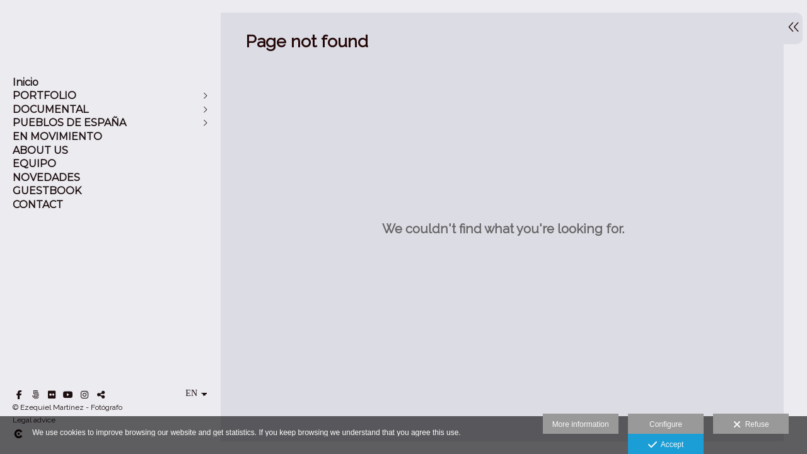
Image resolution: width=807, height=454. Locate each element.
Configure (665, 424)
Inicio (25, 82)
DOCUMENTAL (50, 109)
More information (580, 424)
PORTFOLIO (44, 96)
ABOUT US (40, 150)
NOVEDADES (46, 177)
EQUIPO (34, 164)
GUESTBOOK (47, 191)
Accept (666, 445)
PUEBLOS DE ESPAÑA (69, 123)
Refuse (751, 425)
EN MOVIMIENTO (57, 137)
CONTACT (38, 205)
